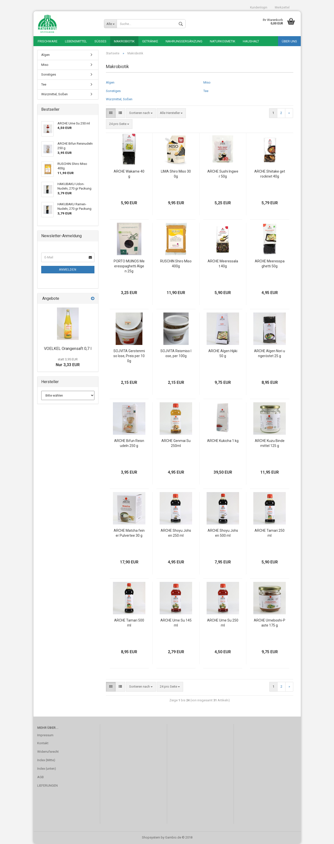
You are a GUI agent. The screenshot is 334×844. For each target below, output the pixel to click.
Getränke (150, 41)
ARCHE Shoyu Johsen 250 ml (176, 532)
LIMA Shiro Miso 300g (176, 173)
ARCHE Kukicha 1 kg (223, 441)
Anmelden (67, 269)
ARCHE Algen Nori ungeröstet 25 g (269, 353)
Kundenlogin (258, 7)
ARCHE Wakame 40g (129, 173)
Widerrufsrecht (48, 751)
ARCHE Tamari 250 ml (270, 532)
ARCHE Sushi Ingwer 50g (222, 173)
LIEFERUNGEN (47, 785)
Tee (205, 91)
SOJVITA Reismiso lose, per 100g (175, 353)
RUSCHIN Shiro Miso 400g (176, 263)
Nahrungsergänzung (184, 41)
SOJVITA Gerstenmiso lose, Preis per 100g (129, 356)
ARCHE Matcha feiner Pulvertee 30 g (129, 532)
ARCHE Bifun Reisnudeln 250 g (129, 443)
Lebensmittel (76, 41)
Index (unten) (46, 768)
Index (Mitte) (46, 760)
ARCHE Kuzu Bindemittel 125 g (270, 443)
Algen (110, 82)
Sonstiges (113, 91)
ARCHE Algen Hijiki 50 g (222, 353)
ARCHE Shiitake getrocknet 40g (269, 173)
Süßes (100, 41)
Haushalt (251, 41)
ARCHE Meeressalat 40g (223, 263)
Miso (207, 82)
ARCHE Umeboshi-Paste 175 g (269, 622)
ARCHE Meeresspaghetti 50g (270, 263)
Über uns (289, 41)
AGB (40, 777)
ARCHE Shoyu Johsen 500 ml (223, 532)
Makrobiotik (124, 41)
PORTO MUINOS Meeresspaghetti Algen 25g (129, 266)
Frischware (47, 41)
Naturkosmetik (222, 41)
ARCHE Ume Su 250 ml (222, 622)
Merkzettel (282, 7)
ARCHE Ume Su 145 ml (176, 622)
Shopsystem (151, 837)
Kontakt (42, 743)
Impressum (45, 735)
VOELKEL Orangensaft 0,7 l (67, 348)
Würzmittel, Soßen (119, 99)
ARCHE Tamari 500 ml (129, 622)
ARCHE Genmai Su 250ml (176, 443)
